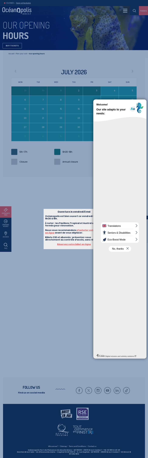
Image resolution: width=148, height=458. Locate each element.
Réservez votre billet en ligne (74, 69)
